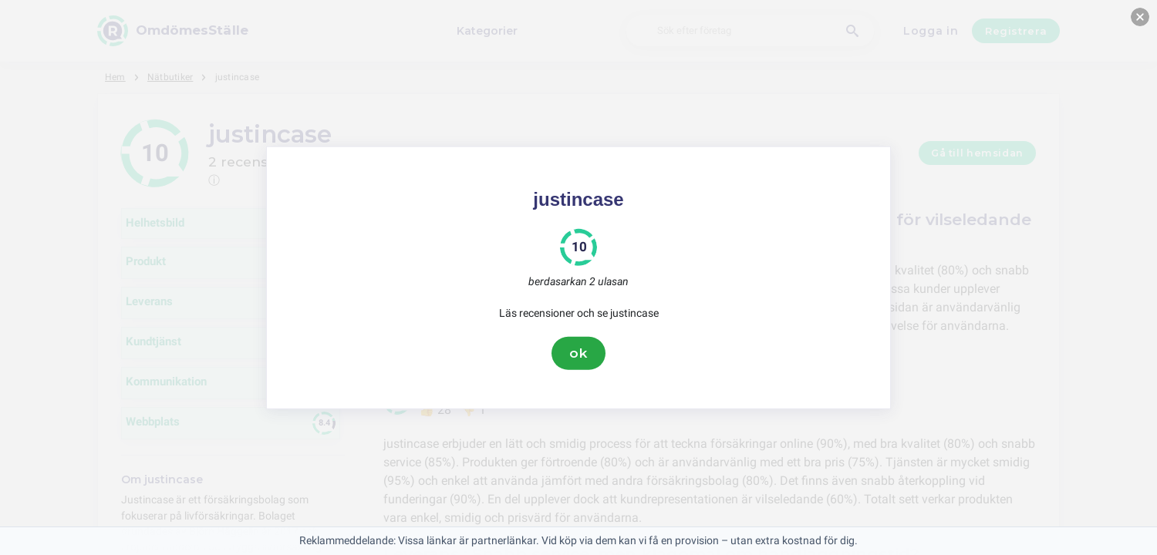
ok (578, 353)
